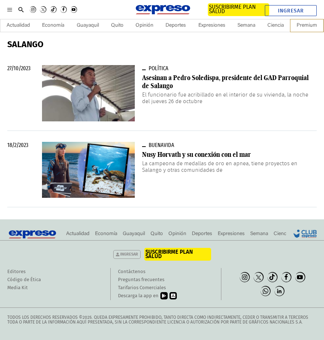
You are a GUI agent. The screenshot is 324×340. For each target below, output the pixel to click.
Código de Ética (24, 279)
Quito (117, 25)
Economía (53, 25)
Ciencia (275, 25)
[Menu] (9, 9)
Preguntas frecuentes (141, 279)
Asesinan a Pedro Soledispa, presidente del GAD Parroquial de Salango (225, 81)
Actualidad (18, 25)
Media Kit (17, 288)
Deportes (175, 25)
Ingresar (291, 11)
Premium (307, 25)
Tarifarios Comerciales (142, 288)
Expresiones (211, 25)
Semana (246, 25)
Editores (16, 271)
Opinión (144, 25)
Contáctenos (131, 271)
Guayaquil (88, 25)
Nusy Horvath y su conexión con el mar (196, 154)
